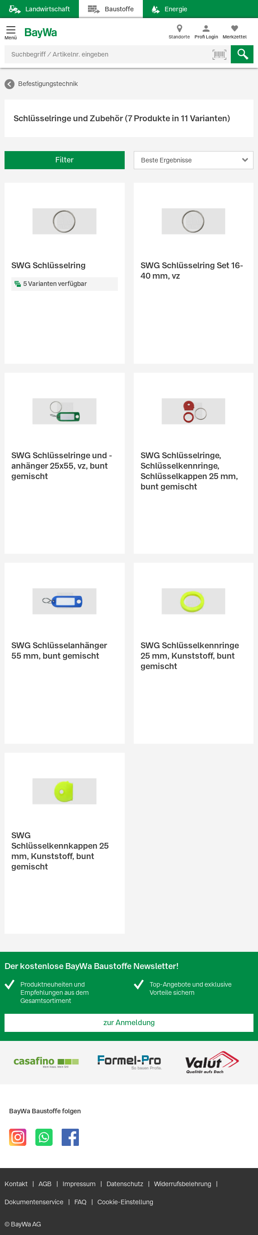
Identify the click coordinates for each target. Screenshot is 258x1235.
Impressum (79, 1184)
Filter (64, 160)
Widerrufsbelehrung (182, 1184)
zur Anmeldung (129, 1022)
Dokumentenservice (34, 1202)
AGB (45, 1184)
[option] (46, 1062)
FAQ (80, 1202)
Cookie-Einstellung (125, 1202)
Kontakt (16, 1184)
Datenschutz (125, 1184)
